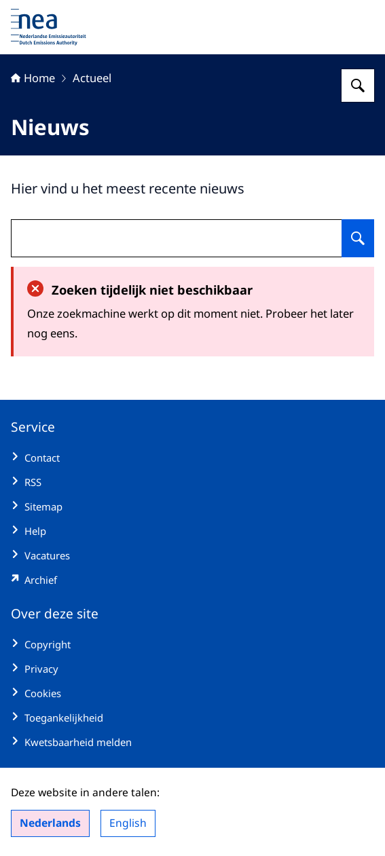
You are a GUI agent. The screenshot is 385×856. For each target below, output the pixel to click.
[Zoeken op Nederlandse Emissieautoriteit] (358, 85)
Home (33, 78)
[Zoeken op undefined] (358, 238)
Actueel (92, 78)
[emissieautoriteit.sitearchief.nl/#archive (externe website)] (192, 580)
